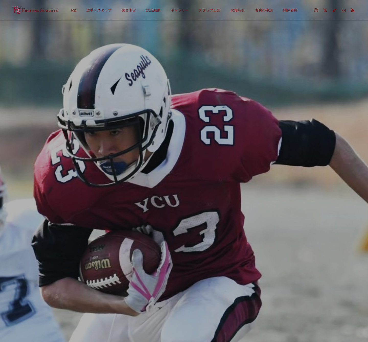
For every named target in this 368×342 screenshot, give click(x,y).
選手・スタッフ (98, 10)
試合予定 (129, 10)
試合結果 (153, 10)
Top (73, 10)
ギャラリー (180, 10)
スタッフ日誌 (209, 10)
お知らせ (238, 10)
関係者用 (290, 10)
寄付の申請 (264, 10)
